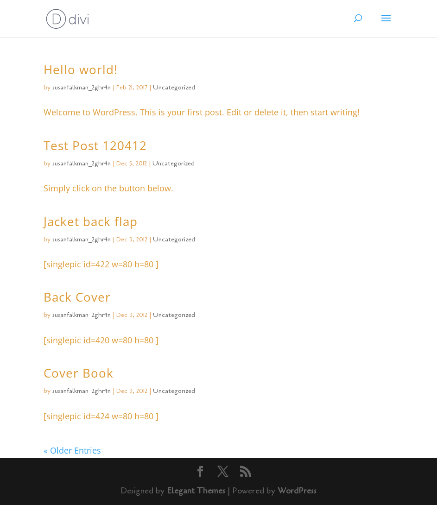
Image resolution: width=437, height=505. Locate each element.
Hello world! (81, 69)
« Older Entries (72, 450)
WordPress (297, 490)
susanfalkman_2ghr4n (81, 87)
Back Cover (77, 297)
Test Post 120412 (95, 145)
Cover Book (79, 373)
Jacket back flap (91, 221)
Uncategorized (174, 87)
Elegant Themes (196, 490)
